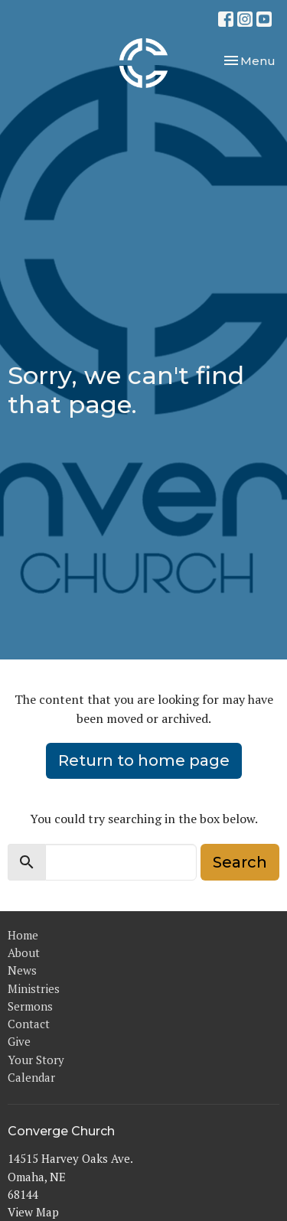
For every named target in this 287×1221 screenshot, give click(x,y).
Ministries (34, 988)
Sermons (30, 1006)
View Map (33, 1211)
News (22, 970)
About (24, 952)
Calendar (31, 1077)
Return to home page (144, 760)
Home (23, 935)
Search (240, 862)
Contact (29, 1023)
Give (19, 1041)
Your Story (36, 1059)
